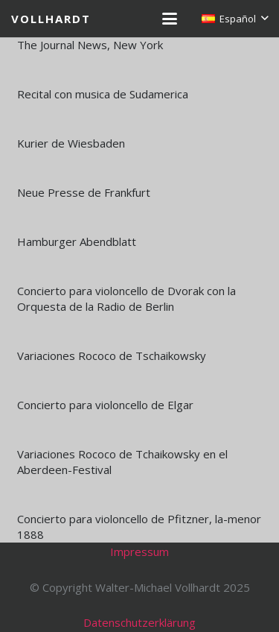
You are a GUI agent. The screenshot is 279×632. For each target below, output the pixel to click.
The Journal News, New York (90, 44)
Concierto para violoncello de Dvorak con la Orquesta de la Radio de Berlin (126, 298)
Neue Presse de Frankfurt (83, 192)
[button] (169, 18)
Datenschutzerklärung (139, 622)
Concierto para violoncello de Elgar (105, 404)
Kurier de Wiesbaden (71, 143)
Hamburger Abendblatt (76, 241)
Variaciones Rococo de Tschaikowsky (111, 355)
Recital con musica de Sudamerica (102, 93)
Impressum (139, 551)
